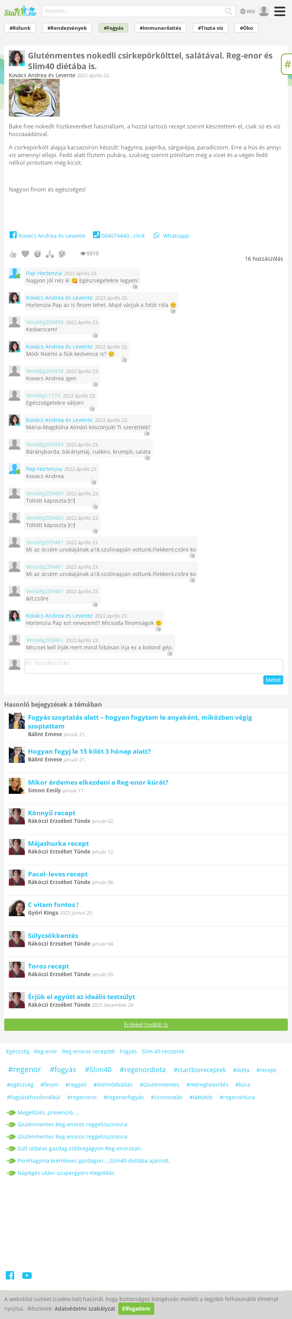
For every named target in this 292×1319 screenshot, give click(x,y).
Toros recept (48, 968)
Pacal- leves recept (58, 876)
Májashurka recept (58, 845)
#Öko (246, 28)
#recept (266, 1072)
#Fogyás (113, 28)
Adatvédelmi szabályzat (85, 1308)
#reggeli (75, 1086)
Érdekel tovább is (146, 1026)
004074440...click (118, 235)
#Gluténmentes (159, 1086)
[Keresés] (228, 11)
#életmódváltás (113, 1086)
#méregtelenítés (207, 1086)
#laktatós (201, 1099)
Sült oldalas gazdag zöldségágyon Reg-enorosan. (80, 1150)
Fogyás (128, 1053)
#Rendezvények (67, 28)
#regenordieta (143, 1071)
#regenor (24, 1071)
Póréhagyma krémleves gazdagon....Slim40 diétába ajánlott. (94, 1162)
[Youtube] (27, 1279)
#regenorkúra (237, 1099)
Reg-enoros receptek (88, 1053)
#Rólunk (20, 28)
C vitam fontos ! (53, 906)
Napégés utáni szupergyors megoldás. (67, 1175)
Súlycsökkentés (53, 937)
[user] (263, 11)
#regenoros (82, 1099)
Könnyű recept (51, 815)
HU (247, 11)
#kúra (242, 1086)
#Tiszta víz (210, 28)
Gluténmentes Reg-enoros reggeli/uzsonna (72, 1126)
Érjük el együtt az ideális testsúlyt (81, 999)
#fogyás (63, 1072)
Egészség (17, 1053)
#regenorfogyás (124, 1099)
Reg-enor (45, 1053)
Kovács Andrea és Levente (42, 75)
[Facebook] (10, 1279)
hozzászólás (264, 258)
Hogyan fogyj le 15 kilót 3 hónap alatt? (89, 753)
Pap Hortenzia (44, 273)
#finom (50, 1086)
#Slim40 (98, 1071)
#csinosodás (167, 1099)
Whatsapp (170, 235)
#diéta (241, 1072)
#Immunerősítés (160, 28)
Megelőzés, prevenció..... (49, 1114)
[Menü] (279, 14)
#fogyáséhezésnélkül (33, 1099)
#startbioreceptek (200, 1072)
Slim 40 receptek (163, 1053)
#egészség (20, 1086)
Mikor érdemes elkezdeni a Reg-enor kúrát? (98, 784)
